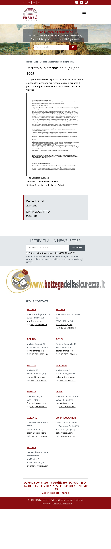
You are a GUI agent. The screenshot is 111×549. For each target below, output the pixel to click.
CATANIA (32, 417)
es (39, 2)
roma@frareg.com (64, 403)
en (29, 2)
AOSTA (60, 338)
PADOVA (31, 365)
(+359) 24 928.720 (66, 436)
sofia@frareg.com (64, 432)
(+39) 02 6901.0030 (38, 324)
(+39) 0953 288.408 (38, 436)
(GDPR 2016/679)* (67, 253)
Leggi (36, 61)
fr (34, 2)
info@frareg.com (35, 321)
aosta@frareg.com (64, 350)
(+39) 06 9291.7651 (67, 406)
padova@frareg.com (36, 376)
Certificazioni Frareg (55, 492)
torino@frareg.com (35, 350)
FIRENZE (31, 391)
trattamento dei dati (49, 253)
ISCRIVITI (77, 247)
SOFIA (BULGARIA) (66, 417)
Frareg (29, 61)
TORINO (31, 338)
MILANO (31, 309)
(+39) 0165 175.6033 (68, 354)
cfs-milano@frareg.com (38, 465)
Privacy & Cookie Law (62, 503)
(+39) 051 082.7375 (67, 380)
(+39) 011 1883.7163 (39, 354)
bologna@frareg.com (66, 376)
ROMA (59, 391)
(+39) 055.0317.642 (38, 406)
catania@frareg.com (36, 432)
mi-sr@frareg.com (64, 324)
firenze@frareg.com (36, 403)
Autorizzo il (33, 253)
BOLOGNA (61, 365)
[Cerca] (73, 47)
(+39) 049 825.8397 (38, 380)
